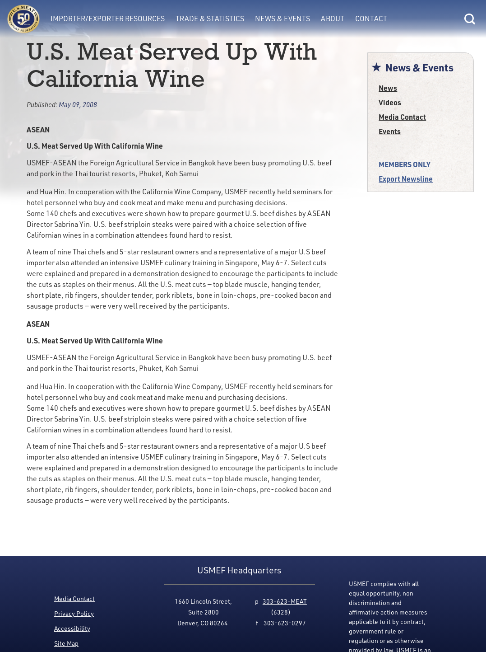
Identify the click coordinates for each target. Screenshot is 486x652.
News (388, 88)
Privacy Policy (74, 613)
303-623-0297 (285, 623)
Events (390, 131)
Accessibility (72, 628)
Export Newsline (406, 178)
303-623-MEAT (285, 601)
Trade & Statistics (210, 18)
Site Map (66, 643)
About (332, 18)
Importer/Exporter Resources (108, 18)
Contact (371, 18)
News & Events (282, 18)
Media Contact (402, 117)
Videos (390, 102)
